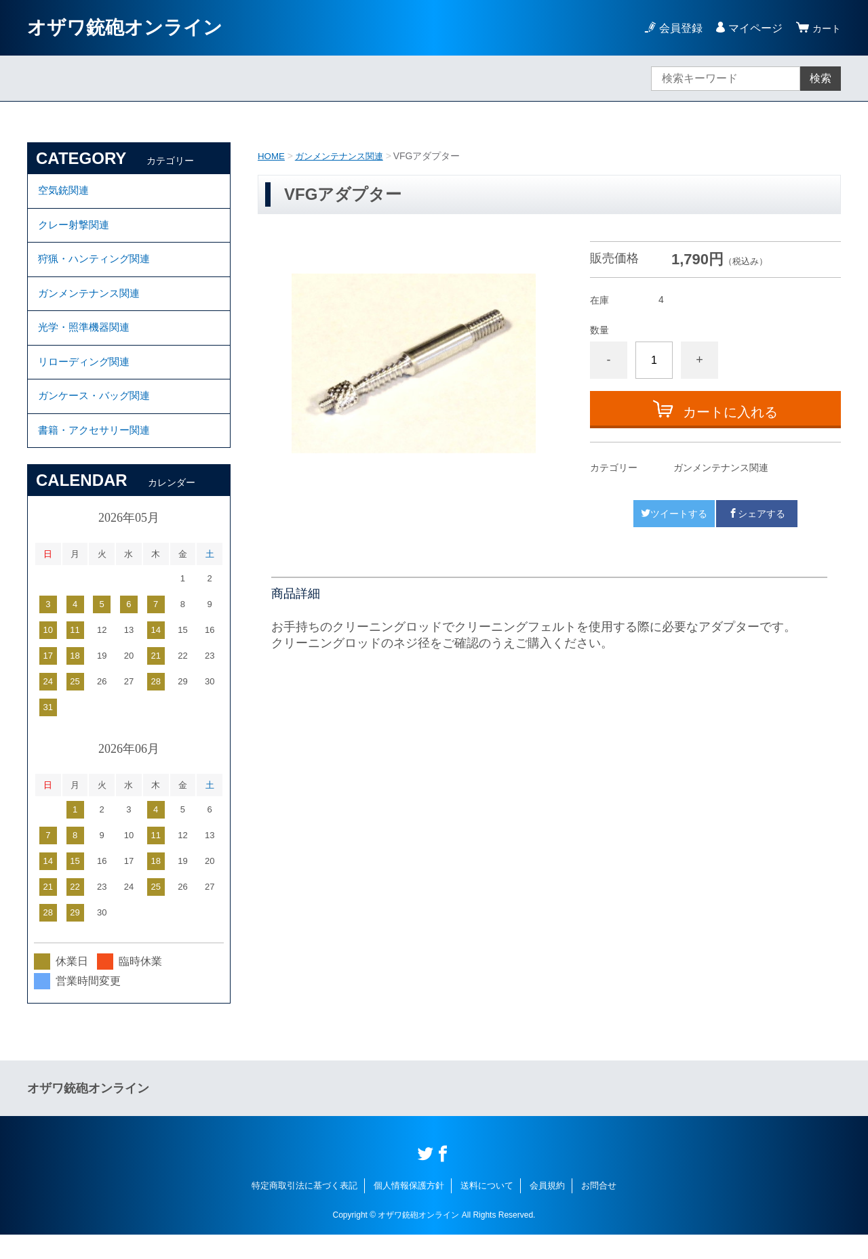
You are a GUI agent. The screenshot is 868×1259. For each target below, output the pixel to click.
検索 (820, 78)
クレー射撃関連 (76, 229)
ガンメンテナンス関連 (343, 155)
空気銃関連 (65, 192)
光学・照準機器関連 (87, 341)
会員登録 (676, 28)
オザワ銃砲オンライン (124, 27)
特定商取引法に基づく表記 (304, 1210)
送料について (486, 1210)
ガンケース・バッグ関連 (97, 415)
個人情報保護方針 (409, 1210)
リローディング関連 (87, 378)
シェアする (756, 513)
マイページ (751, 28)
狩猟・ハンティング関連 (97, 266)
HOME (272, 155)
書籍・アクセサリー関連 (97, 453)
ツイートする (674, 513)
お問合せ (598, 1210)
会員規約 (547, 1210)
